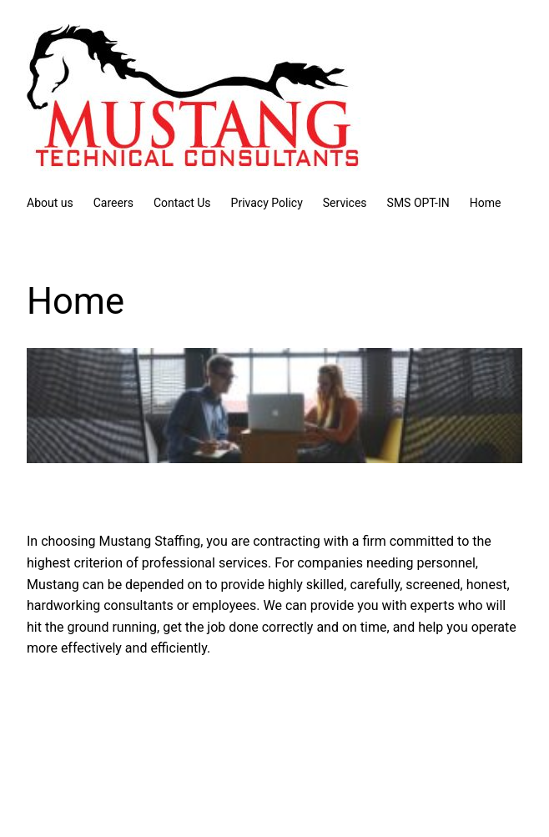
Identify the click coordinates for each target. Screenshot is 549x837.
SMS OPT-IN (418, 202)
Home (485, 202)
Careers (113, 202)
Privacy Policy (267, 202)
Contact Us (182, 202)
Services (345, 202)
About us (50, 202)
